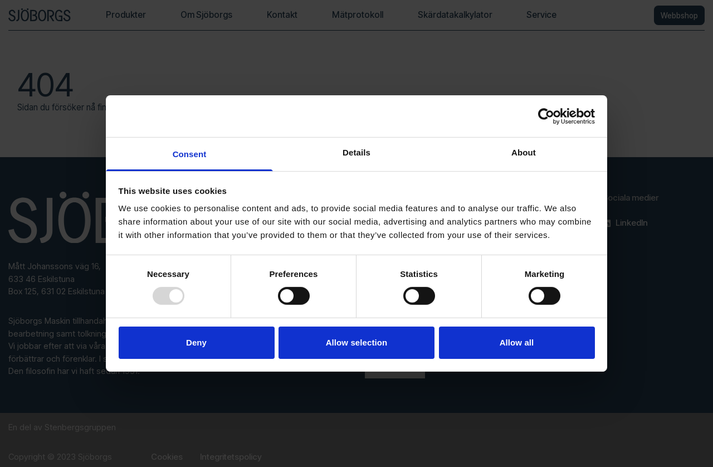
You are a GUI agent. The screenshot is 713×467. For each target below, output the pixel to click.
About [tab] (523, 152)
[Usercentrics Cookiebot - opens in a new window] (546, 116)
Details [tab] (356, 152)
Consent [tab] (190, 154)
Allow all (517, 342)
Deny (196, 342)
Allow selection (357, 342)
